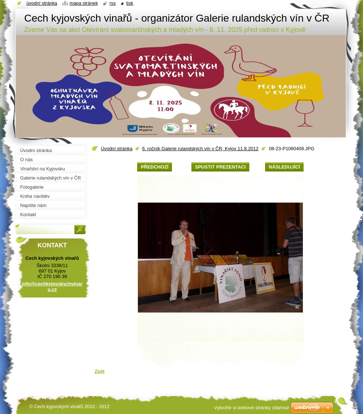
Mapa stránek (84, 3)
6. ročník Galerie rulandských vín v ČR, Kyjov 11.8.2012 (200, 148)
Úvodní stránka (116, 148)
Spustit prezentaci (220, 167)
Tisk (129, 3)
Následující (284, 167)
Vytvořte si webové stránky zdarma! (251, 407)
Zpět (99, 371)
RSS (113, 3)
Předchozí (154, 167)
